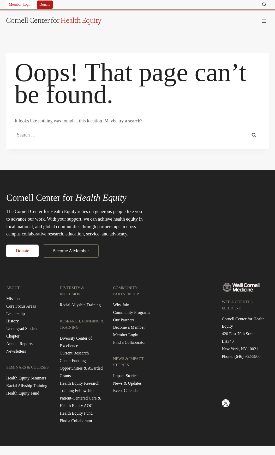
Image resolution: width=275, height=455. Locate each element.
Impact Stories (125, 375)
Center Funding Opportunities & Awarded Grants (81, 368)
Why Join (121, 305)
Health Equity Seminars (26, 378)
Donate (44, 4)
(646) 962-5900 (248, 356)
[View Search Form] (264, 4)
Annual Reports (19, 343)
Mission (13, 298)
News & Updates (127, 383)
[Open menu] (264, 21)
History (12, 321)
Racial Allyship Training (26, 385)
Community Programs (131, 312)
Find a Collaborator (76, 421)
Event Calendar (126, 390)
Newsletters (16, 351)
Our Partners (123, 320)
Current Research (74, 353)
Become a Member (129, 327)
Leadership (15, 313)
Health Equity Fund (22, 393)
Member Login (20, 4)
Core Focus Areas (21, 306)
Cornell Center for (66, 198)
